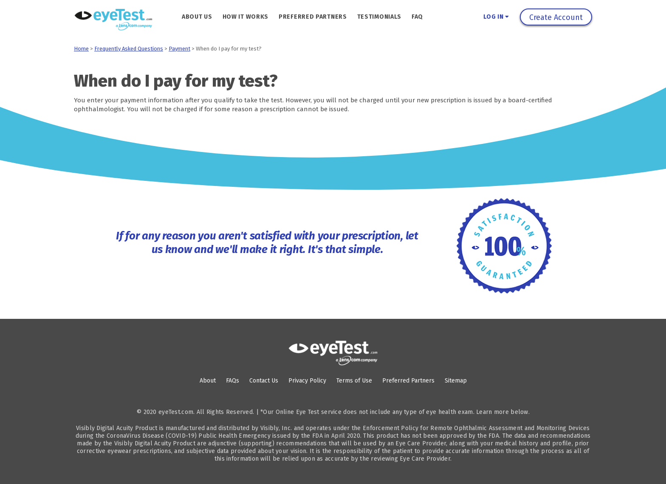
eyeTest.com (175, 412)
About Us (197, 16)
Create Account (556, 17)
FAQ (417, 16)
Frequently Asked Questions (128, 48)
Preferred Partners (313, 16)
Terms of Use (354, 380)
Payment (179, 48)
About (208, 380)
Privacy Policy (307, 380)
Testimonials (379, 16)
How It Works (245, 16)
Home (81, 48)
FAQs (232, 380)
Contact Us (263, 380)
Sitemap (456, 380)
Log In (496, 16)
